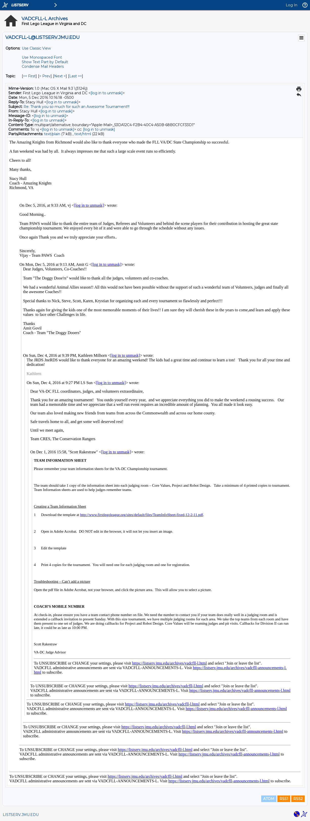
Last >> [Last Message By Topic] (75, 76)
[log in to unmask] (107, 93)
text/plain (52, 134)
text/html (82, 134)
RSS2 (298, 798)
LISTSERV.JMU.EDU (21, 814)
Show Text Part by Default (45, 62)
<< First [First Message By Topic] (29, 76)
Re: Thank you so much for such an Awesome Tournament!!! (76, 106)
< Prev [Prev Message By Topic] (45, 76)
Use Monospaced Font (42, 57)
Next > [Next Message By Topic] (60, 76)
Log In (291, 5)
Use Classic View (36, 48)
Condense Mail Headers (43, 66)
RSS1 (283, 798)
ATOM (268, 798)
